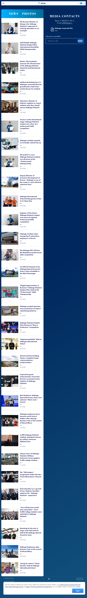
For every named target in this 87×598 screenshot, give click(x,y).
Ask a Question (79, 578)
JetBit (82, 579)
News (13, 13)
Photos (29, 13)
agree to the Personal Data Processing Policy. (39, 587)
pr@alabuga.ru (67, 23)
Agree (78, 591)
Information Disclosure (9, 578)
